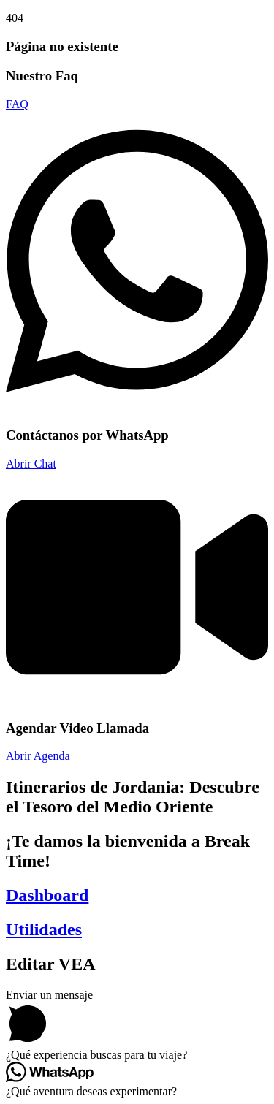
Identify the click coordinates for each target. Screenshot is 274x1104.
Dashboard (47, 895)
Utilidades (44, 929)
